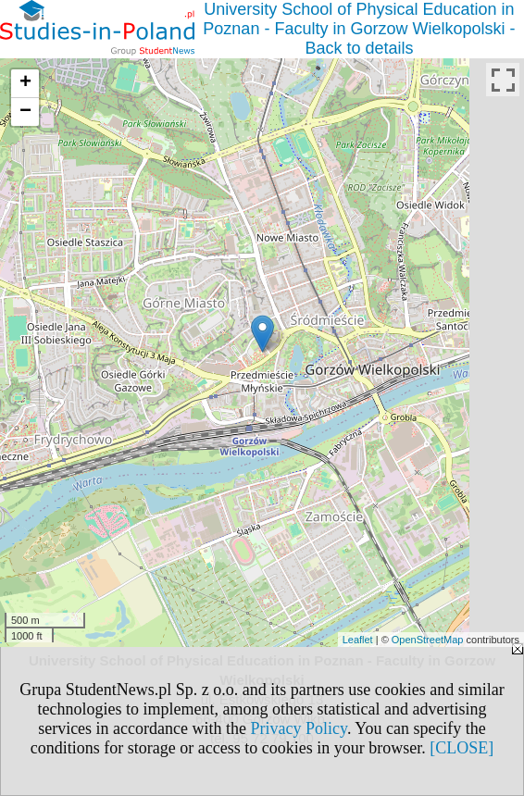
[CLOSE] (461, 748)
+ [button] (25, 83)
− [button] (25, 112)
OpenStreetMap (428, 639)
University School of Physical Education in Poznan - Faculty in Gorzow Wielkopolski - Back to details (359, 28)
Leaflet (358, 639)
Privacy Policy (299, 728)
